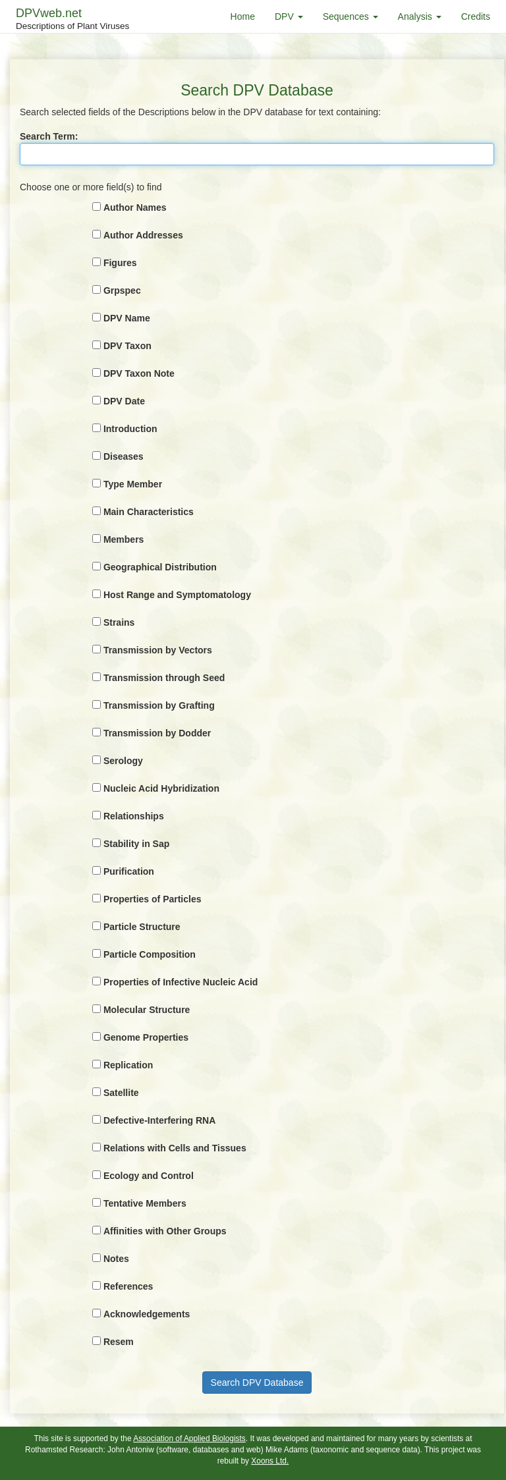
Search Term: (49, 136)
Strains (118, 622)
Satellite (121, 1092)
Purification (128, 871)
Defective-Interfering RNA (159, 1120)
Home (243, 16)
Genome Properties (145, 1037)
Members (123, 539)
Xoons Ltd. (270, 1461)
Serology (123, 760)
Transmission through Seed (164, 677)
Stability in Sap (136, 843)
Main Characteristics (148, 512)
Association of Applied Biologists (189, 1438)
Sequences (350, 16)
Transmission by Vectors (157, 650)
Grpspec (122, 290)
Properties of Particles (152, 899)
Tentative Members (144, 1203)
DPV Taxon (127, 346)
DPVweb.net (72, 20)
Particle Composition (149, 954)
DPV (289, 16)
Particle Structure (142, 926)
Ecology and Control (148, 1175)
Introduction (130, 429)
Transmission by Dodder (157, 733)
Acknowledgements (146, 1314)
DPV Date (124, 401)
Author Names (135, 207)
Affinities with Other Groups (165, 1231)
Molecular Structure (146, 1009)
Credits (475, 16)
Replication (128, 1065)
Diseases (123, 456)
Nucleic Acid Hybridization (161, 788)
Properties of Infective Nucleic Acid (180, 982)
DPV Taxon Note (139, 373)
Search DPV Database (257, 1382)
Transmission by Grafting (159, 705)
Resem (118, 1341)
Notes (116, 1258)
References (128, 1286)
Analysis (419, 16)
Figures (120, 263)
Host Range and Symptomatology (177, 594)
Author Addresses (143, 235)
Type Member (132, 484)
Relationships (133, 816)
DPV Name (126, 318)
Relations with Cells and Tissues (174, 1148)
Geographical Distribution (160, 567)
